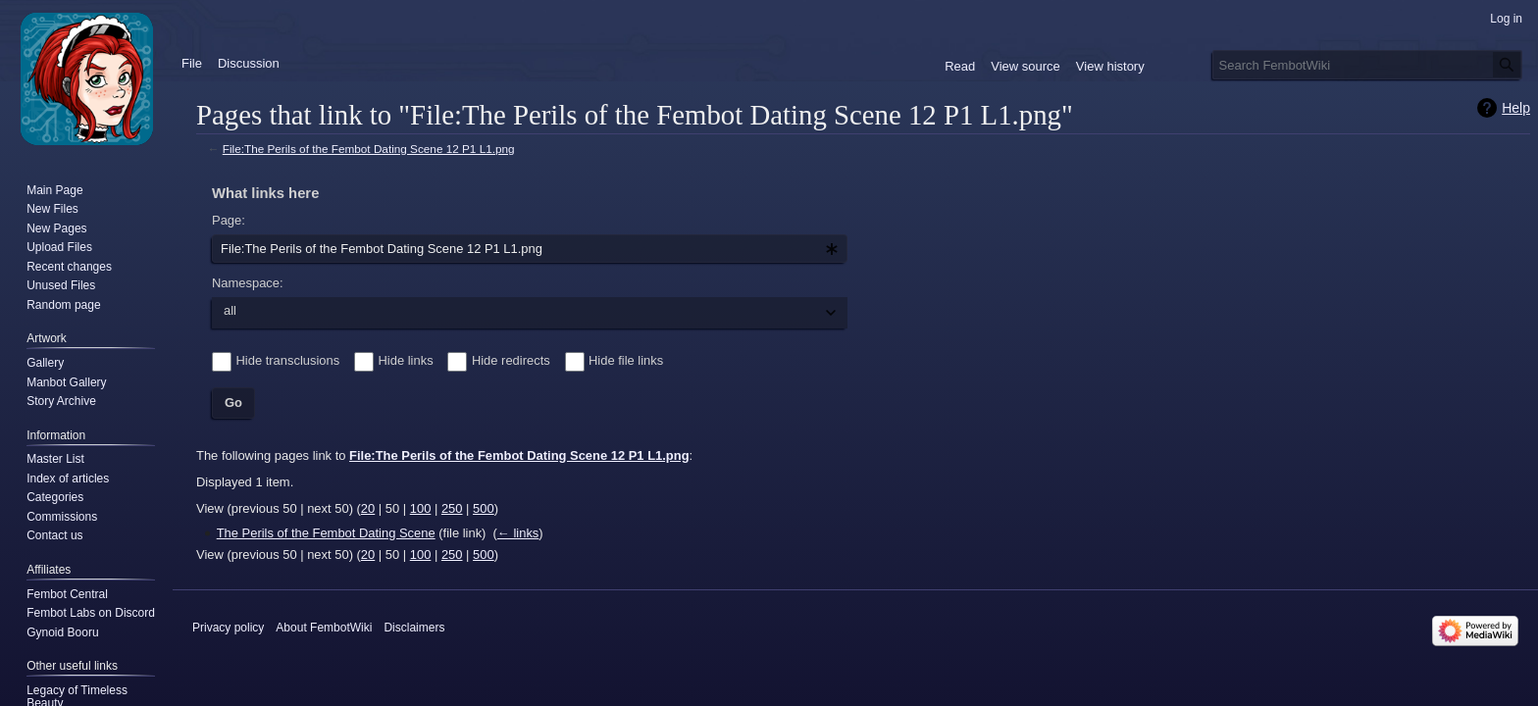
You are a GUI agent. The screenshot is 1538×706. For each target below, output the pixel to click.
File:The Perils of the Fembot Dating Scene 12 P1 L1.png (369, 148)
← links (517, 533)
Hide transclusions (288, 360)
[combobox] (529, 249)
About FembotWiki (324, 627)
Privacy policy (228, 627)
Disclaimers (414, 627)
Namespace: (247, 283)
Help (1516, 108)
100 (421, 508)
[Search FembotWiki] (1367, 64)
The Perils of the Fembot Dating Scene (326, 533)
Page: (228, 220)
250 (452, 508)
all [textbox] (230, 310)
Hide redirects (511, 360)
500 (483, 508)
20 (368, 508)
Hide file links (626, 360)
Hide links (406, 360)
